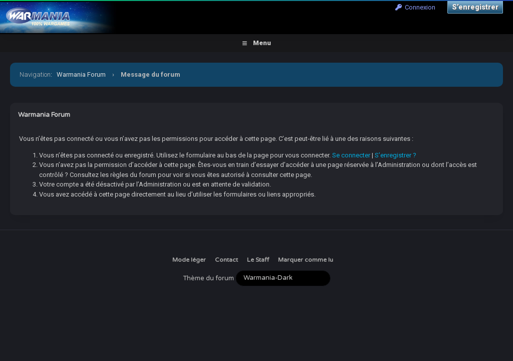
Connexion (415, 7)
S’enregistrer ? (395, 155)
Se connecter (351, 155)
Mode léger (189, 259)
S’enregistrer (475, 7)
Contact (226, 259)
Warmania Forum (81, 74)
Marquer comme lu (305, 259)
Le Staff (258, 259)
